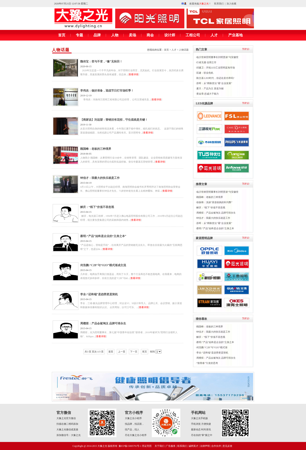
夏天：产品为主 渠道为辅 (210, 88)
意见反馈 (227, 446)
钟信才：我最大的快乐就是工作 (213, 218)
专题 (79, 35)
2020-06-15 (118, 68)
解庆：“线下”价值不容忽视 (210, 207)
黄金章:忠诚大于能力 (207, 93)
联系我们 (219, 3)
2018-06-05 (118, 155)
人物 (114, 35)
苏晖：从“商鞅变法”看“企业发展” (214, 83)
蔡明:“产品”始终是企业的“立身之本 (215, 228)
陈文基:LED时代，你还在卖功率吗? (215, 78)
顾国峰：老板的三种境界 (209, 197)
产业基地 (235, 35)
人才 (214, 35)
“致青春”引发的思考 (207, 363)
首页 (61, 35)
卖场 (132, 35)
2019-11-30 (118, 126)
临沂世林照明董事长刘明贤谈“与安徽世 (217, 57)
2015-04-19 (118, 184)
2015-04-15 (118, 213)
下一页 (133, 351)
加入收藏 (231, 3)
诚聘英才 (193, 446)
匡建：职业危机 (204, 72)
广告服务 (171, 446)
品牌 (97, 35)
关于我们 (159, 446)
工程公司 (193, 35)
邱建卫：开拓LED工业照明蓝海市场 (215, 67)
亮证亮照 (147, 446)
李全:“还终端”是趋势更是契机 (212, 352)
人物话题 (61, 50)
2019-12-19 (118, 97)
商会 (150, 35)
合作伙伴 (216, 446)
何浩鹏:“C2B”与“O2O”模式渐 (211, 347)
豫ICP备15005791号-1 (130, 446)
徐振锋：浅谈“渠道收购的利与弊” (214, 202)
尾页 (144, 351)
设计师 (169, 35)
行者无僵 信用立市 (206, 62)
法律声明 (205, 446)
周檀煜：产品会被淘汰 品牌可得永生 (216, 212)
